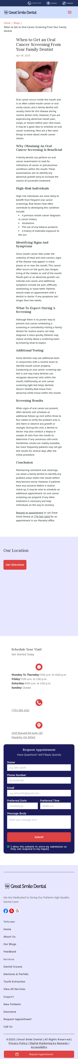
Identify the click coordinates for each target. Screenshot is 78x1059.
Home (7, 23)
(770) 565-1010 (36, 3)
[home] (20, 12)
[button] (5, 911)
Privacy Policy (18, 1043)
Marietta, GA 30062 (23, 737)
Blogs (17, 23)
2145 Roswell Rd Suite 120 (27, 733)
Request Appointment (41, 1054)
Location (54, 3)
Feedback (70, 3)
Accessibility (39, 1047)
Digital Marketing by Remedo (48, 1043)
